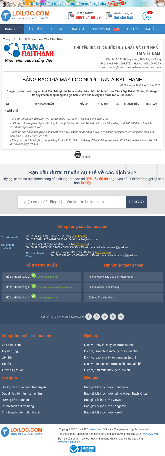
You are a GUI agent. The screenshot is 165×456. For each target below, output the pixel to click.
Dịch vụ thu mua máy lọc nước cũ (107, 370)
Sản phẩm (36, 29)
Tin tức (132, 29)
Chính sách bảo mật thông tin (21, 412)
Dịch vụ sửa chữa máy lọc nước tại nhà (111, 351)
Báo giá (79, 29)
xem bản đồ (79, 236)
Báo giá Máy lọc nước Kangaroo (106, 387)
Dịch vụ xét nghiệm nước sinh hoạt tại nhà (113, 363)
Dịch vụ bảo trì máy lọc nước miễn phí (110, 357)
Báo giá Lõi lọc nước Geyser (103, 400)
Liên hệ (7, 357)
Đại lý (149, 29)
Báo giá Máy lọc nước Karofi (103, 412)
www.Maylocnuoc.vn (69, 441)
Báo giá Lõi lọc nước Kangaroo (105, 406)
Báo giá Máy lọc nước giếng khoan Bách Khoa (115, 393)
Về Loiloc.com (11, 345)
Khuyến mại (106, 29)
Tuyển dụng (10, 351)
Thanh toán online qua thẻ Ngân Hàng (111, 276)
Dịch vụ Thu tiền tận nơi (102, 297)
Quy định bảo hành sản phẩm (22, 393)
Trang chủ (12, 29)
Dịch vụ (58, 29)
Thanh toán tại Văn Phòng (104, 287)
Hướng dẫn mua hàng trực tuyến (24, 387)
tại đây (86, 183)
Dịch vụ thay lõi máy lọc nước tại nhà (109, 345)
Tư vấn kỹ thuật (12, 370)
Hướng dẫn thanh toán (17, 400)
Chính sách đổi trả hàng (18, 406)
